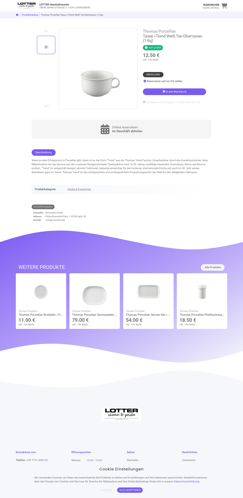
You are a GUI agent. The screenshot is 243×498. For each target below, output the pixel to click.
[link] (95, 6)
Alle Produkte (213, 267)
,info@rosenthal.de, (55, 220)
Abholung (153, 74)
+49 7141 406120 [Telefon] (37, 460)
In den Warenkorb (174, 91)
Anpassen (106, 489)
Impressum (189, 460)
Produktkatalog (30, 14)
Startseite (132, 460)
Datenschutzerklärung (186, 481)
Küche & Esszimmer (79, 189)
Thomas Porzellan (159, 31)
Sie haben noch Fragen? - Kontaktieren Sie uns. (172, 102)
